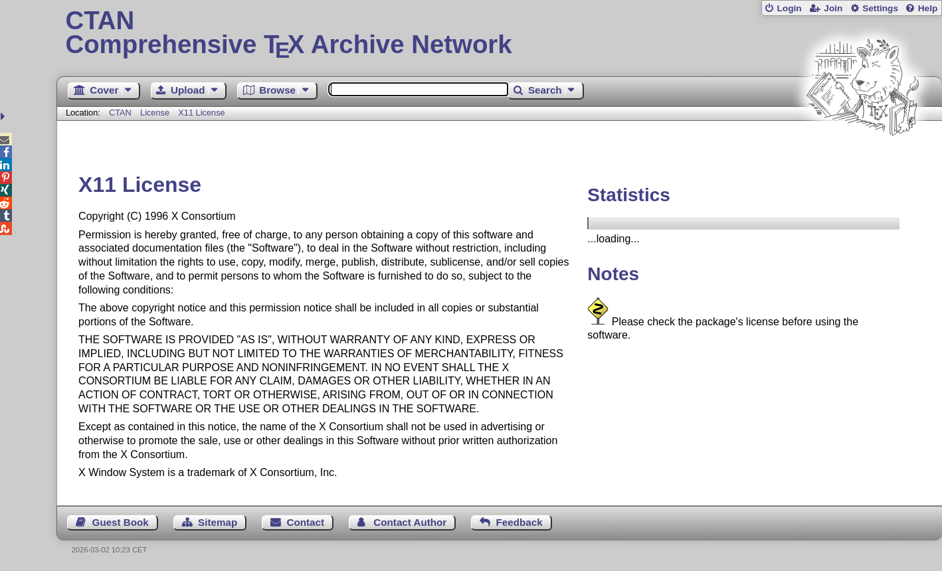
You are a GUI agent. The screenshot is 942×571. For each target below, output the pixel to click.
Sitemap (217, 522)
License (154, 113)
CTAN (120, 113)
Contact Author (409, 522)
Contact (306, 522)
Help (928, 8)
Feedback (519, 522)
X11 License (201, 113)
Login (789, 8)
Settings (880, 8)
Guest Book (120, 522)
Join (833, 8)
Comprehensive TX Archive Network (499, 33)
